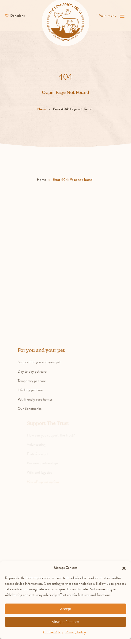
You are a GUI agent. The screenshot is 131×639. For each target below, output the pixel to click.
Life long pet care (36, 390)
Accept (65, 609)
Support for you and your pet (45, 363)
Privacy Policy (75, 632)
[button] (124, 567)
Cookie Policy (53, 632)
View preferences (65, 622)
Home (41, 110)
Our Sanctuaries (36, 409)
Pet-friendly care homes (41, 400)
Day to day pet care (38, 372)
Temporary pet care (38, 381)
